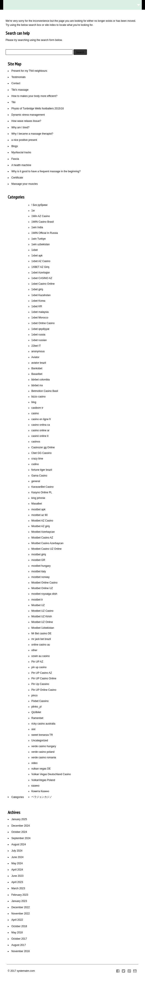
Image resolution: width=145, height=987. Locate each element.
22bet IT (36, 345)
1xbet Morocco (39, 317)
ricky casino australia (43, 723)
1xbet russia (38, 334)
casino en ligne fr (41, 419)
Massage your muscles (24, 183)
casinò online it (39, 436)
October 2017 (19, 938)
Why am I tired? (20, 127)
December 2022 (20, 907)
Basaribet (36, 374)
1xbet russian (39, 340)
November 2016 (20, 951)
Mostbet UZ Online (42, 622)
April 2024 (17, 869)
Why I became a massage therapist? (32, 133)
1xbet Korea (38, 300)
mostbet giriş (38, 554)
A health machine (21, 165)
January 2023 (19, 901)
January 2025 (19, 819)
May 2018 (17, 932)
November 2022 (20, 913)
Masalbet (36, 503)
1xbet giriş (37, 289)
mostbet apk (38, 509)
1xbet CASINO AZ (41, 278)
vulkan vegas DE (41, 768)
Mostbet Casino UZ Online (46, 548)
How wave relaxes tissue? (26, 121)
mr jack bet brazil (41, 639)
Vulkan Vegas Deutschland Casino (51, 774)
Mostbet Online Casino (44, 582)
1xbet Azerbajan (40, 272)
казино (35, 785)
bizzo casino (38, 396)
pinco (34, 695)
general (35, 481)
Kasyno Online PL (41, 492)
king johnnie (38, 498)
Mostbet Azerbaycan (43, 531)
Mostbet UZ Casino (42, 610)
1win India (37, 227)
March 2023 (18, 888)
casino (35, 413)
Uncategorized (39, 740)
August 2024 (18, 844)
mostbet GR (38, 560)
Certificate (17, 177)
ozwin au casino (40, 656)
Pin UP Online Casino (43, 689)
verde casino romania (43, 757)
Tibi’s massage (19, 89)
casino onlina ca (40, 424)
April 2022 (17, 919)
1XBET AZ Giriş (40, 266)
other (34, 650)
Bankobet (36, 368)
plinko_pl (36, 706)
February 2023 (19, 894)
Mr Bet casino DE (41, 633)
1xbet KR (36, 306)
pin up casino (39, 667)
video (34, 763)
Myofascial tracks (21, 152)
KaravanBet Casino (42, 486)
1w (33, 210)
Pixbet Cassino (40, 701)
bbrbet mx (37, 385)
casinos (35, 441)
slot (33, 729)
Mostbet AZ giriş (40, 526)
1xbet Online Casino (43, 323)
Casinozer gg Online (43, 447)
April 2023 (17, 882)
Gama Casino (39, 475)
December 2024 (20, 825)
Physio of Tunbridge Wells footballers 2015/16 (37, 108)
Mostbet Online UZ (42, 588)
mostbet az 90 (39, 515)
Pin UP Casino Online (43, 678)
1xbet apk (37, 255)
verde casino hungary (43, 746)
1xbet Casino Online (43, 283)
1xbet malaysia (40, 311)
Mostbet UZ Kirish (41, 616)
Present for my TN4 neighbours (29, 70)
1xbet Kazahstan (40, 295)
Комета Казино (40, 791)
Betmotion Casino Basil (44, 391)
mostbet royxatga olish (44, 593)
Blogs (14, 146)
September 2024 (21, 838)
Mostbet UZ (38, 605)
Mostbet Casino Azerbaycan (47, 543)
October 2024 (19, 831)
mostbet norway (40, 577)
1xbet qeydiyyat (40, 329)
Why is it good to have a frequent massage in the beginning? (46, 171)
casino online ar (40, 430)
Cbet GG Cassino (41, 453)
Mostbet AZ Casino (42, 520)
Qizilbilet (36, 712)
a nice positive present (24, 139)
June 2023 (17, 875)
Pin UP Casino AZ (41, 672)
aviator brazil (38, 362)
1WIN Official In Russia (44, 232)
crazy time (37, 458)
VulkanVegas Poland (43, 780)
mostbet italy (38, 571)
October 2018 (19, 926)
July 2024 (16, 850)
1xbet (34, 249)
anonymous (38, 351)
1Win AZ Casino (40, 216)
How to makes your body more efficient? (34, 96)
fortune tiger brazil (41, 469)
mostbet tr (37, 599)
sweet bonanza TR (42, 734)
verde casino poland (42, 751)
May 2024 (17, 863)
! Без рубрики (39, 204)
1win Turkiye (38, 238)
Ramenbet (37, 718)
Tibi (13, 102)
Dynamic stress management (28, 114)
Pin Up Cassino (40, 684)
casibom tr (37, 407)
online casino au (40, 644)
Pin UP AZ (37, 661)
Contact (15, 83)
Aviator (35, 357)
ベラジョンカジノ (41, 796)
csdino (35, 464)
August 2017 (18, 945)
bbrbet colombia (40, 379)
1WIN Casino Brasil (42, 221)
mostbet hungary (40, 565)
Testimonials (18, 77)
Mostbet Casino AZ (42, 537)
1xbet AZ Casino (40, 261)
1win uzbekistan (40, 244)
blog (33, 402)
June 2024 (17, 857)
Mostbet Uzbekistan (42, 627)
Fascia (15, 158)
